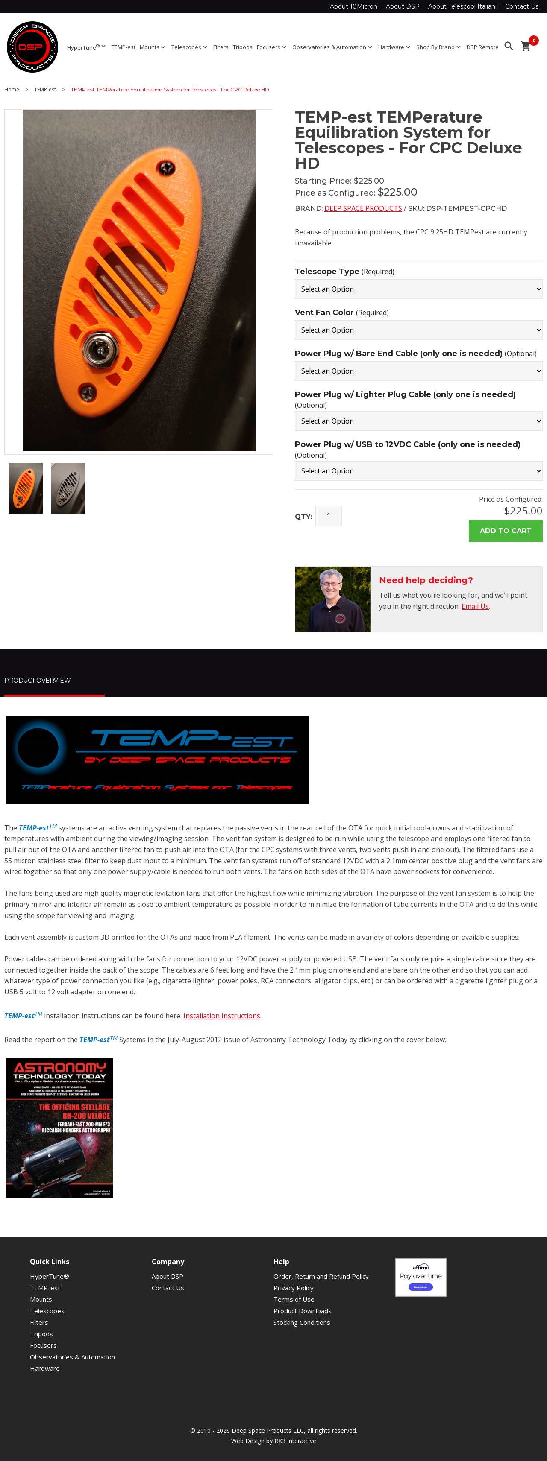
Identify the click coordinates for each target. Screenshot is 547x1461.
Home (11, 89)
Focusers (272, 47)
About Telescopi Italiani (462, 6)
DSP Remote (483, 47)
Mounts (153, 47)
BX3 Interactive (295, 1441)
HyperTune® (49, 1276)
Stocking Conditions (302, 1322)
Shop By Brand (439, 47)
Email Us (475, 606)
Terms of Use (294, 1299)
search (509, 46)
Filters (221, 47)
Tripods (243, 47)
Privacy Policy (294, 1287)
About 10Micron (353, 6)
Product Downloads (303, 1310)
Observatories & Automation (333, 47)
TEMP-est (123, 47)
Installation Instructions (221, 1015)
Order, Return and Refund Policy (321, 1276)
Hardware (395, 47)
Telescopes (190, 47)
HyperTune (87, 46)
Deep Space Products (363, 208)
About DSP (403, 6)
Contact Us (521, 6)
